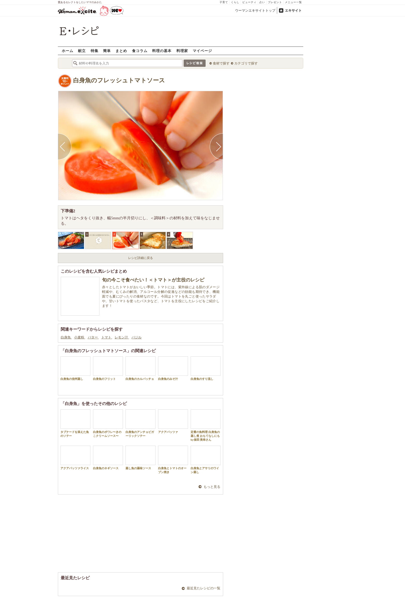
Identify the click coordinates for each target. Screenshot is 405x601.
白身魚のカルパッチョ (140, 368)
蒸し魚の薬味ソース (140, 458)
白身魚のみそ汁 (173, 368)
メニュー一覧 (293, 2)
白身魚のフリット (108, 368)
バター (93, 337)
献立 (82, 50)
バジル (136, 337)
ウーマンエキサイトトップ (255, 10)
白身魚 (66, 337)
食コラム (139, 50)
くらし (235, 2)
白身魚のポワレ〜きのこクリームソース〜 (108, 423)
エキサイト (293, 10)
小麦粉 (79, 337)
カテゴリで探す (246, 63)
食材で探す (221, 63)
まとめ (121, 50)
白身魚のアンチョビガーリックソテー (140, 423)
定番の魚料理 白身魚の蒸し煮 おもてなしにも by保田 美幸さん (206, 425)
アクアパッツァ (173, 421)
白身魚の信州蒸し (75, 368)
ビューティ (249, 2)
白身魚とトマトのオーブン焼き (173, 460)
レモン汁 (122, 337)
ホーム (67, 50)
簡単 (107, 50)
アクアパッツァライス (75, 458)
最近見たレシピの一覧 (203, 588)
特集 (94, 50)
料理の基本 (162, 50)
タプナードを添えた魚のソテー (75, 423)
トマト (106, 337)
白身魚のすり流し (206, 368)
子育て (224, 2)
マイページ (202, 50)
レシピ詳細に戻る (140, 258)
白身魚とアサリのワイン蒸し (206, 460)
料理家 (182, 50)
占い (262, 2)
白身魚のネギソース (108, 458)
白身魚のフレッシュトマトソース (119, 80)
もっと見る (212, 487)
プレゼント (275, 2)
